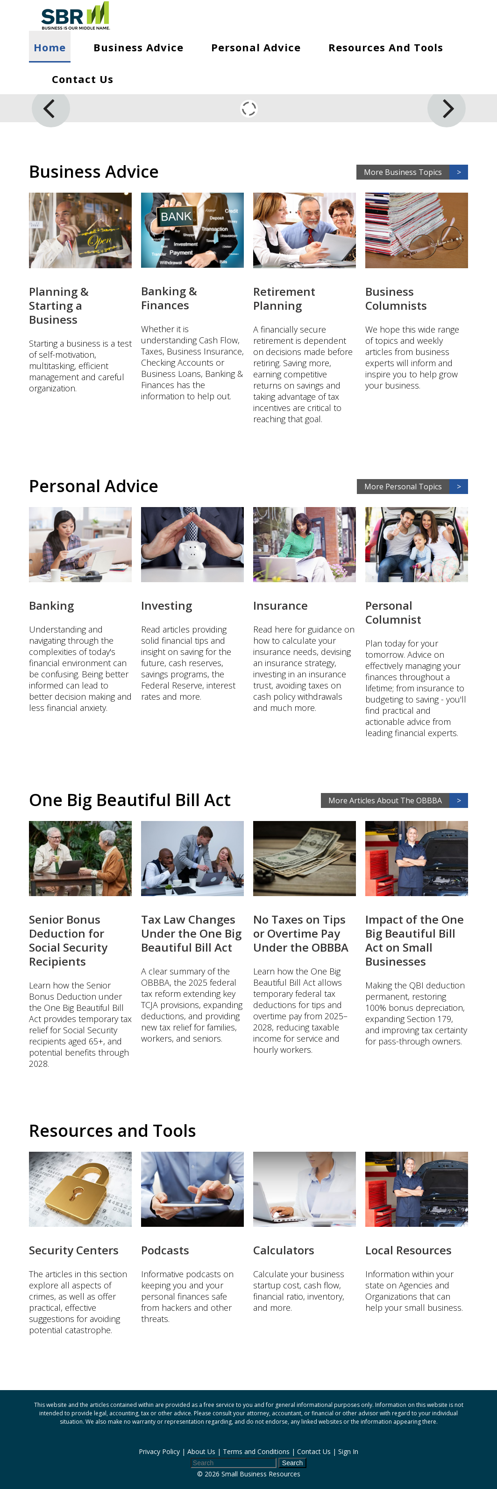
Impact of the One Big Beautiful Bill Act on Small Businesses (414, 940)
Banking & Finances (169, 298)
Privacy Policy (159, 1451)
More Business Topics (416, 172)
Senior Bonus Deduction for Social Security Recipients (68, 940)
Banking (51, 605)
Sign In (348, 1451)
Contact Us (83, 79)
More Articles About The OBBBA (398, 800)
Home (50, 47)
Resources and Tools (385, 47)
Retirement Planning (284, 298)
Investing (166, 605)
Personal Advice (256, 47)
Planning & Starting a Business (59, 305)
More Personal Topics (416, 486)
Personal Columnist (393, 612)
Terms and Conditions (256, 1451)
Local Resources (408, 1250)
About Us (201, 1451)
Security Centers (74, 1250)
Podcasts (165, 1250)
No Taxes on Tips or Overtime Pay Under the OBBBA (300, 933)
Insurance (280, 605)
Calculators (283, 1250)
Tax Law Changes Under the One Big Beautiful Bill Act (191, 933)
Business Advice (138, 47)
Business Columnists (396, 298)
